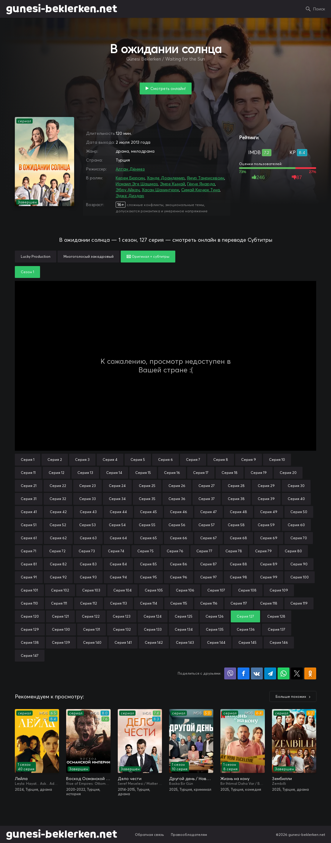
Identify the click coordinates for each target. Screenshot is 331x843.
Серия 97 (208, 577)
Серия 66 (178, 538)
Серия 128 (276, 616)
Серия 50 (298, 512)
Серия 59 (266, 525)
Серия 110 (29, 603)
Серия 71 (28, 551)
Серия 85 (148, 564)
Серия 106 (185, 590)
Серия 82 (58, 564)
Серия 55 (147, 525)
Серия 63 (88, 538)
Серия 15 (143, 472)
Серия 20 (288, 472)
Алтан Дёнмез (130, 169)
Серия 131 (91, 629)
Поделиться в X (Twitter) (297, 673)
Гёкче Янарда (201, 183)
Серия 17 (201, 472)
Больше (291, 696)
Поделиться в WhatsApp (283, 673)
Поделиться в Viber (230, 673)
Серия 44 (118, 512)
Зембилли (282, 778)
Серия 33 (87, 498)
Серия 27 (206, 485)
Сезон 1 (27, 272)
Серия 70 (298, 538)
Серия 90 (299, 564)
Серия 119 (299, 603)
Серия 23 (87, 485)
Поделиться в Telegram (270, 673)
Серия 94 (118, 577)
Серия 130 (61, 629)
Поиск (319, 9)
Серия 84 (118, 564)
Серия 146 (279, 642)
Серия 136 (246, 629)
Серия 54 (117, 525)
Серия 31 (28, 498)
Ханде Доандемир (166, 178)
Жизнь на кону (234, 778)
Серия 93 (88, 577)
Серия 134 (184, 629)
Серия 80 (293, 551)
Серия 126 (215, 616)
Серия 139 (61, 642)
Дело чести (129, 778)
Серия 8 (220, 459)
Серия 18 (230, 472)
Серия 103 (91, 590)
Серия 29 (266, 485)
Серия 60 (296, 525)
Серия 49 (268, 512)
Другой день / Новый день (191, 778)
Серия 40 (296, 498)
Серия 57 (206, 525)
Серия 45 (148, 512)
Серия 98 (238, 577)
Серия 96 (178, 577)
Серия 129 (30, 629)
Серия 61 (29, 538)
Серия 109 (279, 590)
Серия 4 (110, 459)
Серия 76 (175, 551)
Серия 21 (28, 485)
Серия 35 (147, 498)
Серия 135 (215, 629)
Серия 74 (116, 551)
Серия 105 (154, 590)
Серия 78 (233, 551)
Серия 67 (208, 538)
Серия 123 (122, 616)
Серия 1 (27, 459)
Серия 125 (183, 616)
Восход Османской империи (88, 778)
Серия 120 (30, 616)
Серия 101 (29, 590)
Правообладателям (189, 834)
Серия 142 (154, 642)
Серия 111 (59, 603)
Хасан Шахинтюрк (160, 189)
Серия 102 (60, 590)
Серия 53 (87, 525)
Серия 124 (153, 616)
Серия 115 (178, 603)
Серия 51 (28, 525)
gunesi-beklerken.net (61, 9)
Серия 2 (54, 459)
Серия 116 (208, 603)
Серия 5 (138, 459)
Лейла (21, 778)
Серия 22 (58, 485)
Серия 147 (30, 655)
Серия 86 (178, 564)
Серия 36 (176, 498)
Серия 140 (92, 642)
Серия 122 (91, 616)
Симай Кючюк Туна (200, 189)
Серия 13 (85, 472)
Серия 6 (165, 459)
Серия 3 (82, 459)
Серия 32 (58, 498)
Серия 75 (145, 551)
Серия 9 (248, 459)
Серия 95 (148, 577)
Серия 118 (268, 603)
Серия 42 (58, 512)
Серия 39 (266, 498)
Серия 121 (60, 616)
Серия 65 (148, 538)
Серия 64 (118, 538)
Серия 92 (58, 577)
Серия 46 (178, 512)
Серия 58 (236, 525)
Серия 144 (216, 642)
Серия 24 (117, 485)
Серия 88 (238, 564)
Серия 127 (245, 616)
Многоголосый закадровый (88, 256)
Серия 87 (208, 564)
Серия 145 (247, 642)
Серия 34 (117, 498)
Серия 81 (29, 564)
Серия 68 (238, 538)
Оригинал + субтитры (148, 256)
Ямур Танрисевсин (205, 178)
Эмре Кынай (172, 183)
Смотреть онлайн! (168, 88)
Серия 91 (29, 577)
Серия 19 (259, 472)
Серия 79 (263, 551)
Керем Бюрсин (130, 178)
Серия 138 (30, 642)
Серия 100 (299, 577)
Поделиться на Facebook (243, 673)
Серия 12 (56, 472)
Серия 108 (247, 590)
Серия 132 (122, 629)
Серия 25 (147, 485)
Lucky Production (35, 256)
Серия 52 (58, 525)
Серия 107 (216, 590)
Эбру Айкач (128, 189)
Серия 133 (153, 629)
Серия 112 (88, 603)
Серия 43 (88, 512)
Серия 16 (172, 472)
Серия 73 (87, 551)
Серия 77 (204, 551)
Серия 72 (57, 551)
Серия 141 (123, 642)
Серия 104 (122, 590)
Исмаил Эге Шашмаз (137, 183)
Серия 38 (236, 498)
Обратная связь (149, 834)
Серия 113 (118, 603)
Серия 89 (268, 564)
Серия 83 (88, 564)
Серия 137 (276, 629)
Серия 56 (176, 525)
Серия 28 (236, 485)
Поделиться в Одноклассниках (310, 673)
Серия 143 (185, 642)
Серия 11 (28, 472)
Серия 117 (238, 603)
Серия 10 (277, 459)
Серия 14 (114, 472)
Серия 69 (268, 538)
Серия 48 (238, 512)
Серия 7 (193, 459)
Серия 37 (206, 498)
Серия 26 (176, 485)
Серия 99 (268, 577)
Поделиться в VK (257, 673)
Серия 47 (208, 512)
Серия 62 (58, 538)
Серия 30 (296, 485)
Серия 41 (29, 512)
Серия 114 (148, 603)
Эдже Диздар (130, 195)
